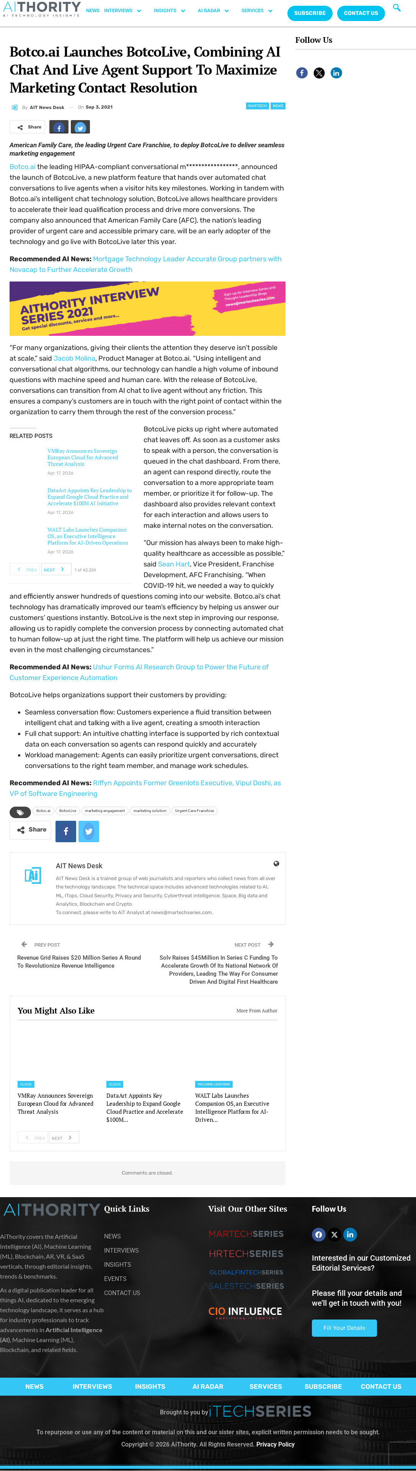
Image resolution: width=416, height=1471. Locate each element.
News (278, 106)
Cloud (26, 1084)
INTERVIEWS (126, 11)
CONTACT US (361, 13)
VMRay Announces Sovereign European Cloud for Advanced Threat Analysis (82, 457)
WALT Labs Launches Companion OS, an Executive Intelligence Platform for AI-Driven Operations (87, 536)
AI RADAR (217, 11)
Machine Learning (214, 1084)
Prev (25, 569)
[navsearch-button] (397, 9)
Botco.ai (23, 167)
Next (56, 569)
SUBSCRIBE (323, 1386)
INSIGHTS (173, 11)
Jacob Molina (74, 358)
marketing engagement (105, 811)
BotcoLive (67, 811)
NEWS (93, 10)
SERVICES (261, 11)
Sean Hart (174, 564)
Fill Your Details (344, 1328)
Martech (257, 106)
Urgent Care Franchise (194, 811)
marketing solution (150, 811)
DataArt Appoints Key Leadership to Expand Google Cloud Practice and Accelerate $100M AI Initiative (89, 497)
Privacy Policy (275, 1444)
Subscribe (310, 13)
